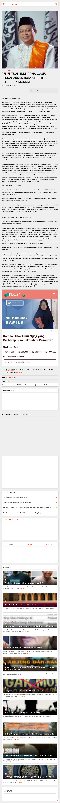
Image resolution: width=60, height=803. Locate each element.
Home (3, 70)
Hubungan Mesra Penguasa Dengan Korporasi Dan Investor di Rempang (29, 626)
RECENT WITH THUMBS (10, 520)
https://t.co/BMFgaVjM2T (10, 370)
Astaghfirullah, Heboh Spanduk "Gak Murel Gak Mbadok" (24, 691)
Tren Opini (15, 4)
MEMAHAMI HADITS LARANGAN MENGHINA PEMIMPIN (25, 712)
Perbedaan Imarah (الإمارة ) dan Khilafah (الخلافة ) (21, 605)
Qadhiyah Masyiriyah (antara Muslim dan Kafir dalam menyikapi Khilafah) (29, 734)
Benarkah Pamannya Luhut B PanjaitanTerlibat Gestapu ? (24, 648)
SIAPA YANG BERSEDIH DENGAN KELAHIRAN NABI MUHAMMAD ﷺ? (29, 777)
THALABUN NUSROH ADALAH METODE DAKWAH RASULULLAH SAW (29, 755)
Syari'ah (9, 70)
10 (6, 774)
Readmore (22, 588)
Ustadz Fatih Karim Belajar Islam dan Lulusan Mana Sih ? (24, 583)
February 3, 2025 (19, 372)
